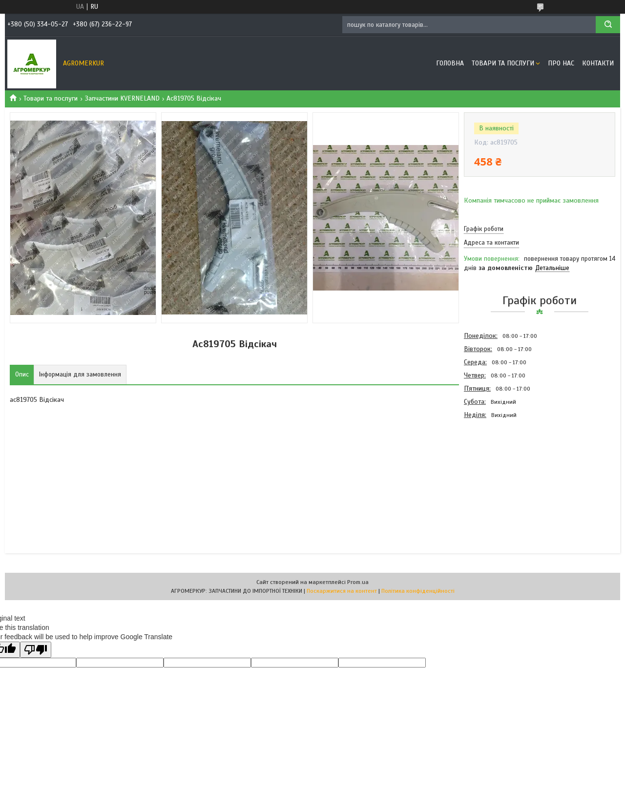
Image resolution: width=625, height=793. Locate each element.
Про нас (561, 63)
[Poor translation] (35, 650)
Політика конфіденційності (418, 590)
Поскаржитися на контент (342, 590)
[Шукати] (608, 24)
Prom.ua (358, 582)
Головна (450, 63)
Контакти (598, 63)
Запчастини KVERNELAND (122, 98)
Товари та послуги (503, 63)
